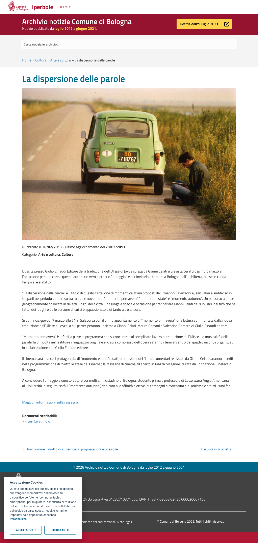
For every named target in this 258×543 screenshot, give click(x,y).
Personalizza (18, 519)
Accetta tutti (25, 529)
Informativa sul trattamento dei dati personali (84, 521)
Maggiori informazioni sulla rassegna (50, 402)
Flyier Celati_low (37, 421)
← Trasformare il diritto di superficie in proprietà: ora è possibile (70, 449)
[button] (204, 24)
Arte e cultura (60, 60)
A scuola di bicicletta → (218, 449)
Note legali (124, 521)
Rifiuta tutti (60, 529)
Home (26, 60)
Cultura (40, 60)
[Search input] (129, 44)
